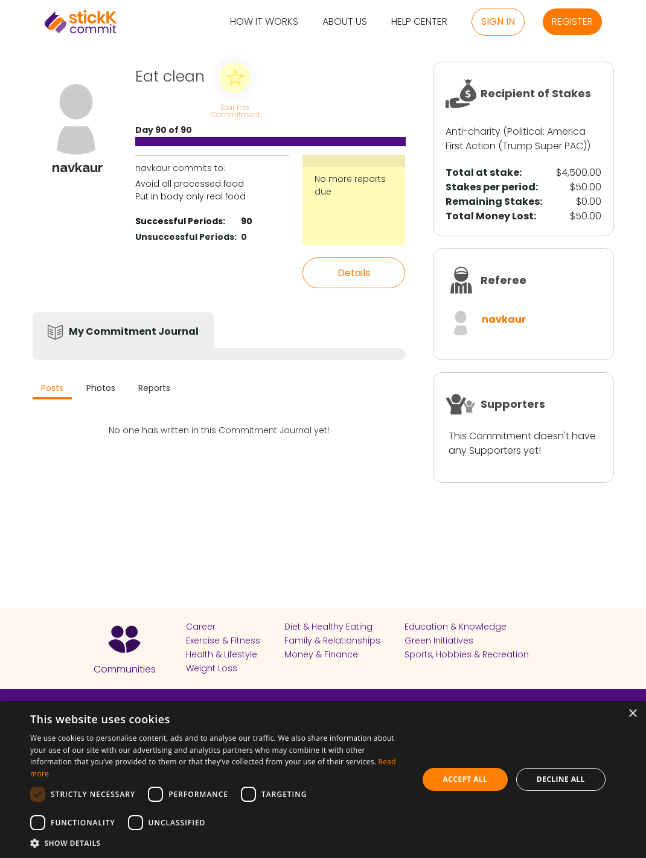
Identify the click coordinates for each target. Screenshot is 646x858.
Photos (100, 388)
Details (353, 273)
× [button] (632, 713)
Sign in (498, 21)
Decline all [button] (561, 779)
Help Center (419, 22)
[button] (218, 843)
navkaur (504, 319)
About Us (344, 22)
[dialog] (323, 779)
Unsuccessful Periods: (186, 237)
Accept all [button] (465, 779)
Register (572, 21)
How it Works (264, 22)
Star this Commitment (235, 110)
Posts (52, 388)
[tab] (52, 389)
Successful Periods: (180, 221)
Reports (154, 388)
